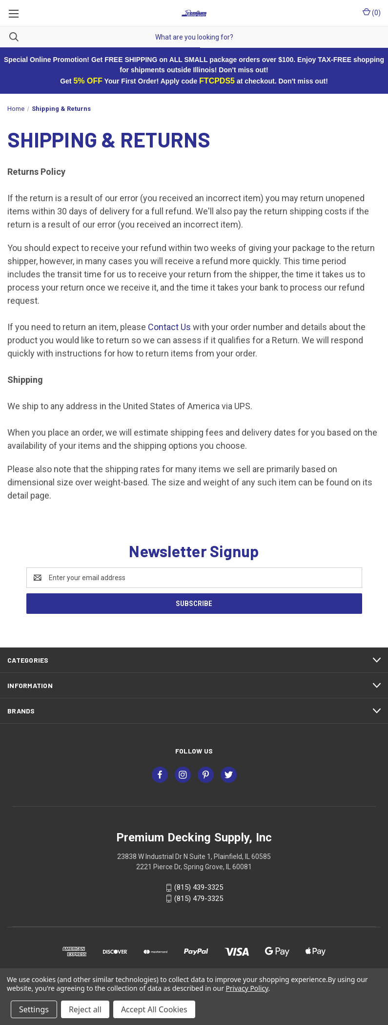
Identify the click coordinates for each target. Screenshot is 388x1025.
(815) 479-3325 (198, 898)
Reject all (85, 1009)
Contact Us (169, 327)
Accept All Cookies (154, 1009)
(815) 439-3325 (198, 887)
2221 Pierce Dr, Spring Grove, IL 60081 (194, 867)
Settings (34, 1009)
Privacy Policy (246, 988)
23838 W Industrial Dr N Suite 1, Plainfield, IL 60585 (194, 856)
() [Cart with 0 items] (372, 12)
